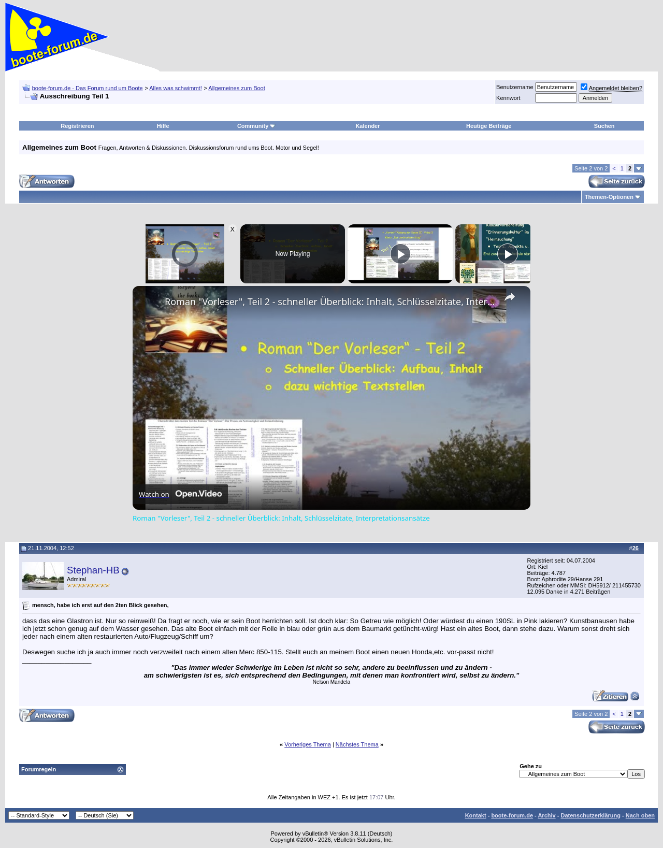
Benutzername (515, 87)
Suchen (604, 126)
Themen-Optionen (609, 197)
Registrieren (77, 126)
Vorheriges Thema (307, 744)
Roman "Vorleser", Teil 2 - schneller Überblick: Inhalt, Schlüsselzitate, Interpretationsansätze (330, 301)
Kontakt (475, 815)
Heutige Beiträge (488, 126)
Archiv (546, 815)
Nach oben (640, 815)
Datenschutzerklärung (590, 815)
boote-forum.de (512, 815)
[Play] (400, 253)
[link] (149, 302)
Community (256, 126)
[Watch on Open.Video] (180, 494)
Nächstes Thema (357, 744)
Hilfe (163, 126)
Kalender (367, 126)
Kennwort (508, 98)
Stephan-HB (93, 570)
